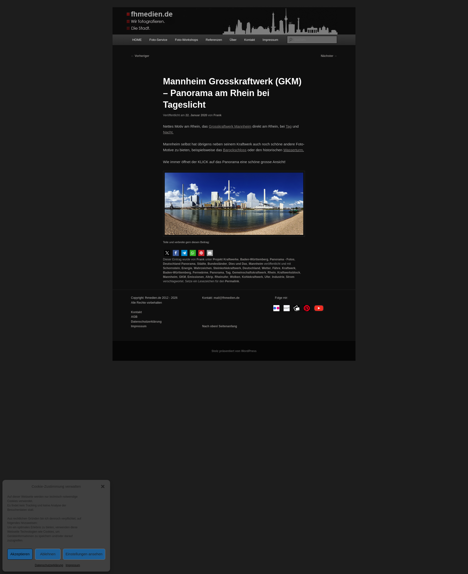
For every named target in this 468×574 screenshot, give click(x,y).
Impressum (73, 565)
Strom (290, 277)
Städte (201, 263)
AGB (134, 316)
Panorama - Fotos (282, 259)
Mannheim (256, 263)
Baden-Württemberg (254, 259)
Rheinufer (221, 277)
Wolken (235, 277)
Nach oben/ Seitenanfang (219, 326)
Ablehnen (47, 554)
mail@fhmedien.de (226, 298)
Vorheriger (140, 56)
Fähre (276, 268)
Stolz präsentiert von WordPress (233, 351)
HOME (137, 40)
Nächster (329, 56)
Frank (218, 115)
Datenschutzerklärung (49, 565)
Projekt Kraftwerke (226, 259)
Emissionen (196, 277)
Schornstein (171, 268)
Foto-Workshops (186, 40)
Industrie (278, 277)
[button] (102, 486)
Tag (227, 272)
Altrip (209, 277)
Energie (187, 268)
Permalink (232, 281)
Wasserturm (293, 150)
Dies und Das (238, 263)
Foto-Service (158, 40)
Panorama (217, 272)
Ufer (267, 277)
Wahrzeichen (203, 268)
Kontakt (249, 40)
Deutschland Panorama (179, 263)
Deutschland (251, 268)
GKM (182, 277)
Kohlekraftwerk (252, 277)
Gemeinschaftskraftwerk (249, 272)
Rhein (272, 272)
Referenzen (214, 40)
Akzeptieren (20, 554)
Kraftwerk (288, 268)
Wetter (266, 268)
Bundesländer (217, 263)
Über (233, 40)
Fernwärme (200, 272)
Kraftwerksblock (288, 272)
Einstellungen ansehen (84, 554)
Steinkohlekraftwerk (227, 268)
